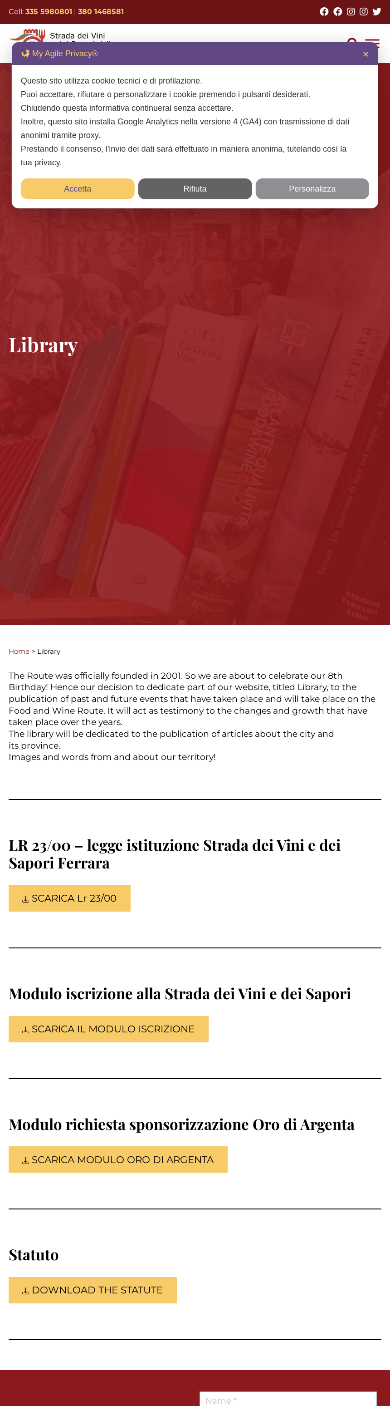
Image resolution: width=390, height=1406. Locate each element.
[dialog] (195, 125)
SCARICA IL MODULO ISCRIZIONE (108, 1029)
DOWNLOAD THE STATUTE (92, 1290)
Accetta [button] (77, 188)
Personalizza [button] (312, 188)
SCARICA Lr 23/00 (69, 898)
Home (19, 651)
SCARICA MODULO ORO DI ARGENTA (118, 1159)
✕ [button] (365, 54)
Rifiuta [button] (194, 188)
